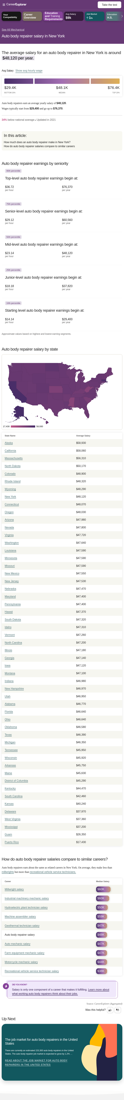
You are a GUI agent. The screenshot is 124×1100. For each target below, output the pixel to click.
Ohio (7, 719)
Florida (9, 711)
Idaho (8, 627)
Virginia (9, 535)
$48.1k (62, 90)
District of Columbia (16, 780)
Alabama (10, 703)
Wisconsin (11, 757)
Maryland (10, 596)
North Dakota (12, 466)
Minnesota (11, 558)
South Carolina (13, 796)
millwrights (8, 872)
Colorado (10, 473)
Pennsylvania (13, 604)
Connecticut (12, 504)
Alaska (9, 442)
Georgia (9, 657)
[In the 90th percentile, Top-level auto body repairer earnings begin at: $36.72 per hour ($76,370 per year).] (62, 182)
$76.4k (114, 90)
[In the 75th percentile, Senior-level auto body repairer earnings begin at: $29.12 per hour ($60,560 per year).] (62, 215)
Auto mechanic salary (17, 943)
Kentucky (10, 788)
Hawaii (9, 611)
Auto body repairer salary (20, 934)
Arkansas (10, 765)
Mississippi (11, 826)
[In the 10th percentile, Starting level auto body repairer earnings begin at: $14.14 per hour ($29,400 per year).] (62, 314)
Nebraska (10, 588)
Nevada (9, 527)
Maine (8, 773)
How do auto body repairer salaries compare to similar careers (39, 146)
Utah (7, 696)
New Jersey (12, 581)
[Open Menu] (50, 4)
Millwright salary (14, 889)
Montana (10, 673)
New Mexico (12, 573)
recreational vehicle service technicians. (53, 872)
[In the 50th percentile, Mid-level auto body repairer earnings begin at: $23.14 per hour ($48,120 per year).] (62, 248)
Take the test (109, 4)
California (10, 450)
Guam (8, 834)
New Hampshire (14, 688)
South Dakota (13, 619)
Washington (12, 542)
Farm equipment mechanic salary (24, 952)
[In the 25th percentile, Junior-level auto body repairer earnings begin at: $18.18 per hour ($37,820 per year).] (62, 281)
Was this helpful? (95, 1009)
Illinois (8, 650)
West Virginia (12, 819)
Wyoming (10, 489)
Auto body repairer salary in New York (33, 36)
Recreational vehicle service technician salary (32, 971)
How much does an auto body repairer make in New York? (37, 142)
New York (10, 496)
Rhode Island (12, 481)
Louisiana (10, 550)
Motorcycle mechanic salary (21, 962)
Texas (8, 734)
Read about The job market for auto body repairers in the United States (36, 1062)
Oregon (9, 512)
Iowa (7, 665)
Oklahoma (11, 727)
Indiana (9, 681)
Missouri (10, 565)
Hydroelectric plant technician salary (26, 907)
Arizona (9, 519)
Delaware (10, 811)
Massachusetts (14, 458)
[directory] (62, 141)
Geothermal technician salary (22, 925)
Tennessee (11, 750)
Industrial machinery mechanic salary (27, 898)
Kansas (9, 803)
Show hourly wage (28, 70)
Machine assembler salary (20, 916)
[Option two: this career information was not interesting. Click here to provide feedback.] (118, 1010)
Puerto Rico (12, 842)
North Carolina (13, 642)
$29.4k (10, 90)
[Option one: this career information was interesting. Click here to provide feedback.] (110, 1010)
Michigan (10, 742)
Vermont (10, 634)
